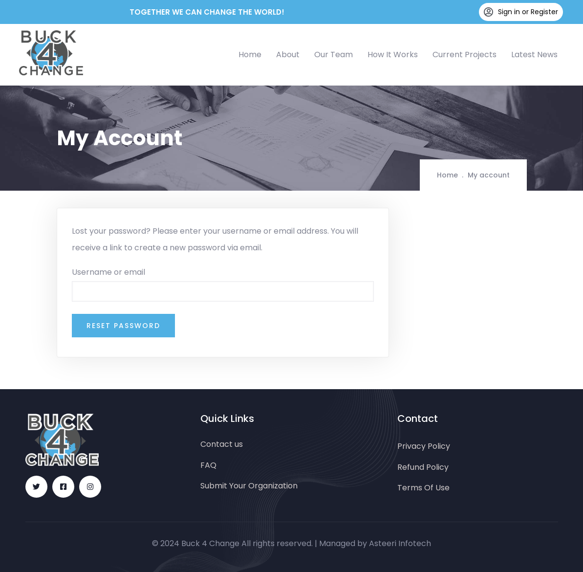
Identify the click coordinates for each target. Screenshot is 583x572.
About (288, 54)
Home (249, 54)
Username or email (108, 272)
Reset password (123, 325)
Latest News (534, 54)
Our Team (333, 54)
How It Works (392, 54)
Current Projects (464, 54)
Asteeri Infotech (400, 543)
